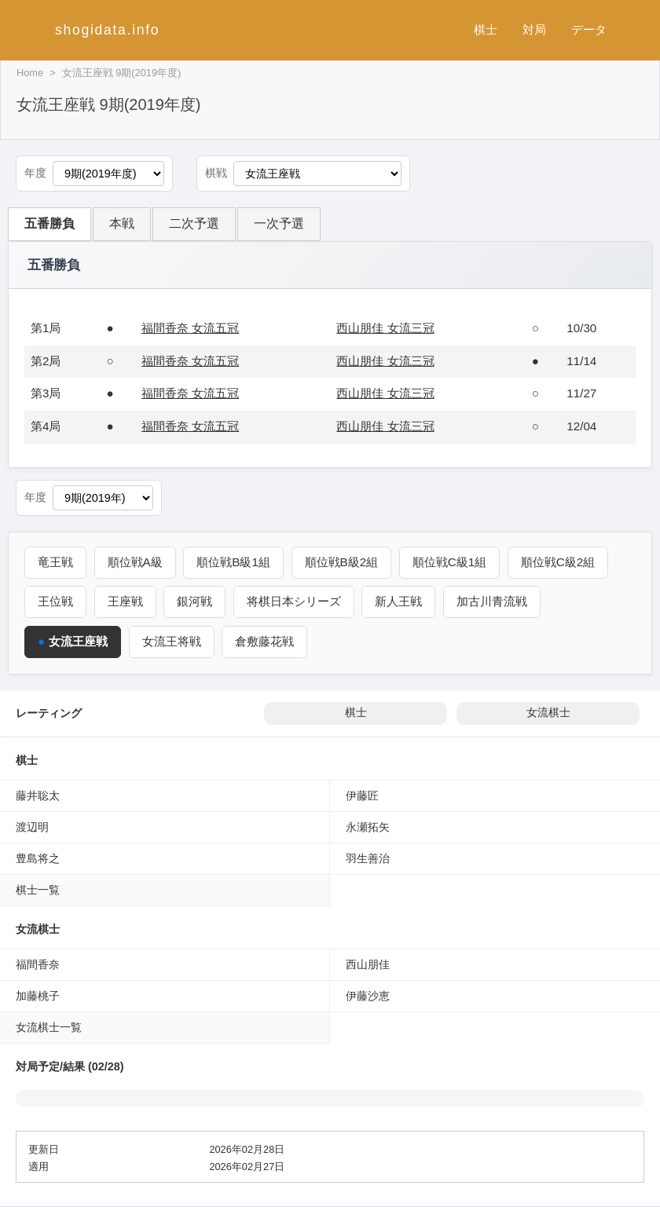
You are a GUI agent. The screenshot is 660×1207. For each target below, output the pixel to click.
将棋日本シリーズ (294, 601)
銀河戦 (194, 601)
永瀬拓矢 (368, 827)
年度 (35, 173)
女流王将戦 (171, 641)
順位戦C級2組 (558, 562)
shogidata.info (107, 30)
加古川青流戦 (491, 601)
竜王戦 (55, 562)
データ (589, 29)
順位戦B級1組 (233, 562)
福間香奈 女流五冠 (190, 328)
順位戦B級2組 (342, 562)
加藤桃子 (38, 995)
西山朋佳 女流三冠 (385, 328)
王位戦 (55, 601)
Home (29, 73)
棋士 (485, 29)
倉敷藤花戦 (264, 641)
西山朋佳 (368, 964)
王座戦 (125, 601)
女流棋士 (548, 713)
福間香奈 (38, 964)
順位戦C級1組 (449, 562)
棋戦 (216, 173)
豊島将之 (38, 858)
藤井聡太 (38, 795)
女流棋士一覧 (49, 1027)
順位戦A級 (135, 562)
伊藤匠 (362, 795)
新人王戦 (398, 601)
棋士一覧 (38, 889)
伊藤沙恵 (368, 995)
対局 (534, 29)
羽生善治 (368, 858)
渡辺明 (32, 827)
